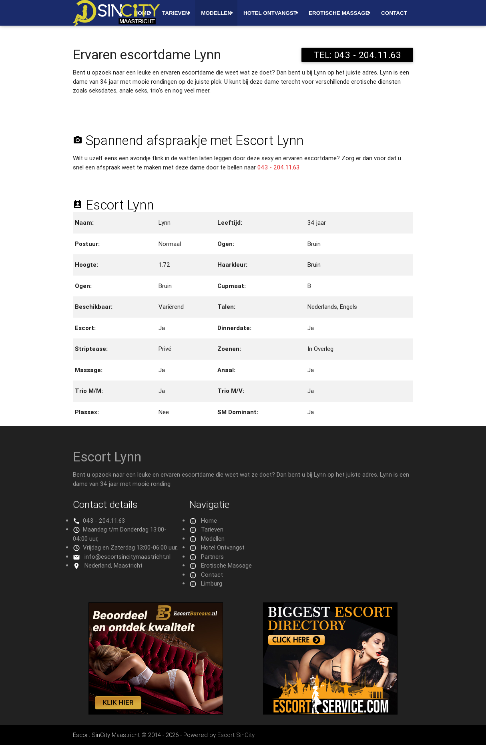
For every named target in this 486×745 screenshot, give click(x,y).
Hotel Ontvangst (270, 13)
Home (209, 520)
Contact (394, 13)
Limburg (211, 583)
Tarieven (175, 13)
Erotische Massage (339, 13)
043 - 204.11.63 (278, 167)
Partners (212, 556)
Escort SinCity (236, 735)
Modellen (216, 13)
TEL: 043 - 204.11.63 (357, 54)
